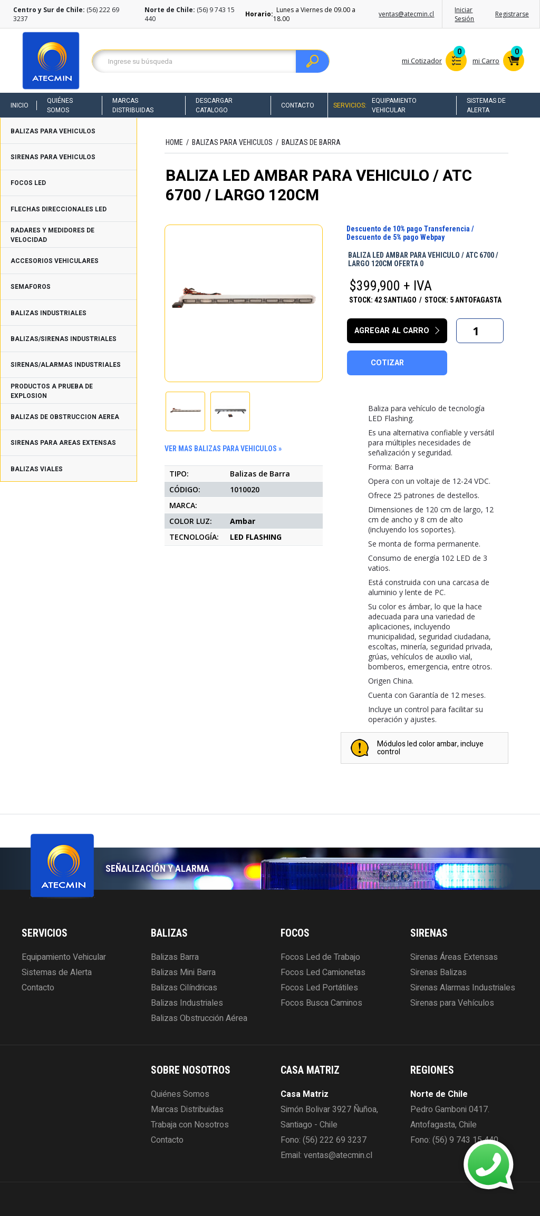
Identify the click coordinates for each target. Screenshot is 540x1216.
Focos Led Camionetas (323, 972)
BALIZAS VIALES (37, 469)
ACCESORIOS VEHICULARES (55, 261)
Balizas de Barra (311, 142)
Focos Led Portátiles (319, 987)
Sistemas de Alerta (486, 105)
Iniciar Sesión (464, 14)
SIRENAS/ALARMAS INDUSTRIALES (66, 364)
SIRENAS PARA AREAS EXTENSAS (63, 443)
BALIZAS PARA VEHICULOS (53, 131)
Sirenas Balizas (438, 972)
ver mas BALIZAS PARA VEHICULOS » (223, 448)
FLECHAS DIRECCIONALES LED (59, 209)
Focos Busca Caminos (321, 1003)
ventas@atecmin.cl (406, 13)
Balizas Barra (175, 957)
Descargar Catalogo (214, 105)
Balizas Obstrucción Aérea (199, 1018)
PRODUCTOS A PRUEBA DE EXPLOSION (52, 391)
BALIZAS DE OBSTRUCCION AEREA (65, 417)
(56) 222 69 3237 (335, 1140)
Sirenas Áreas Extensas (454, 957)
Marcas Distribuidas (132, 105)
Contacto (297, 105)
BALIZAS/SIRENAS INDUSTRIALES (64, 339)
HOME (174, 142)
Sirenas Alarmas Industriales (462, 987)
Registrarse (512, 13)
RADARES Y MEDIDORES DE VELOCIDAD (52, 235)
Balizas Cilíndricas (184, 987)
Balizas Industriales (187, 1003)
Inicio (19, 105)
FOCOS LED (28, 183)
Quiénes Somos (60, 105)
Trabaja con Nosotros (190, 1124)
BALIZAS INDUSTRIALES (48, 313)
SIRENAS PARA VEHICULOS (53, 157)
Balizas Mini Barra (183, 972)
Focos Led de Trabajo (320, 957)
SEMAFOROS (31, 286)
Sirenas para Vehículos (452, 1003)
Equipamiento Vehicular (394, 105)
